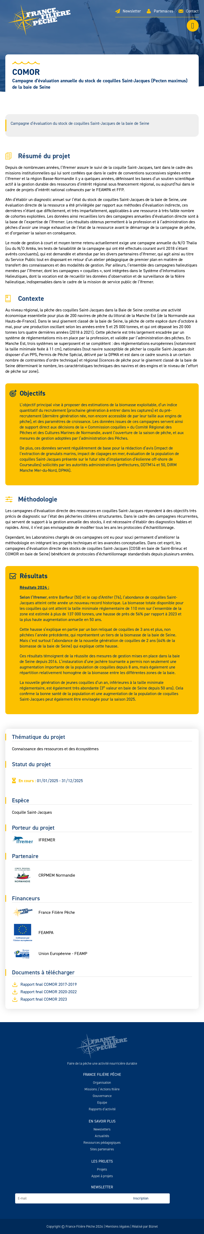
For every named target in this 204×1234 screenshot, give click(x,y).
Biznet (153, 1226)
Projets (102, 1169)
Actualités (102, 1136)
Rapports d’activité (102, 1109)
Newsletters (102, 1129)
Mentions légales (117, 1226)
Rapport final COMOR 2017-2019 (44, 984)
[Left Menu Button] (193, 26)
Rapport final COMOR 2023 (39, 999)
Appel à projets (102, 1176)
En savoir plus (102, 1121)
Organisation (102, 1082)
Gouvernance (102, 1096)
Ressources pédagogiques (102, 1142)
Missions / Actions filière (102, 1089)
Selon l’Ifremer (33, 597)
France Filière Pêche (102, 1074)
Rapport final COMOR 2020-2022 (44, 992)
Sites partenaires (102, 1149)
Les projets (102, 1161)
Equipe (102, 1102)
